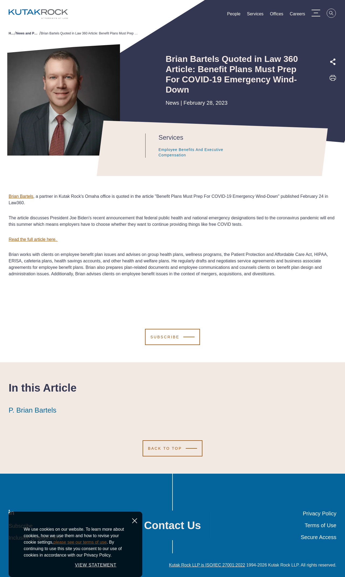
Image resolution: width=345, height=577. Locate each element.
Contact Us (172, 525)
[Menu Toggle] (316, 13)
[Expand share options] (333, 62)
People (233, 15)
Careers (297, 15)
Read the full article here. (33, 239)
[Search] (331, 14)
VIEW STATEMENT (95, 565)
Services (255, 15)
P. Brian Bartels (32, 410)
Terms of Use (320, 525)
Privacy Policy (319, 513)
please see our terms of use (79, 542)
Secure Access (318, 537)
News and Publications (28, 33)
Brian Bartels (21, 196)
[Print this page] (333, 80)
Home (12, 33)
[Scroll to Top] (172, 448)
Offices (277, 15)
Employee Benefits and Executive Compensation (196, 152)
